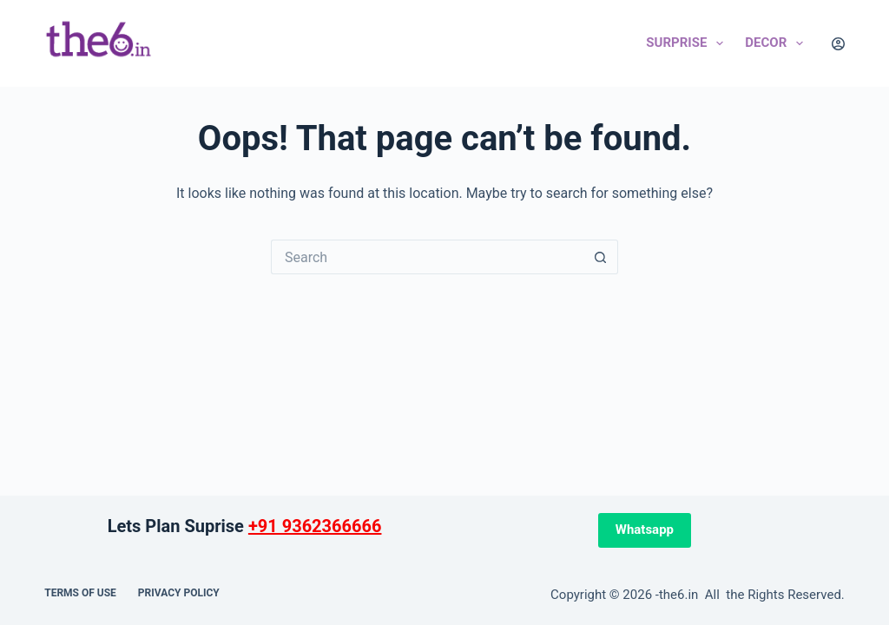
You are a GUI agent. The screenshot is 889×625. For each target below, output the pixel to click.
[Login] (838, 43)
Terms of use (80, 593)
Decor (777, 43)
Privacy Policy (179, 593)
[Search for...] (427, 257)
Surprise (688, 43)
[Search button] (600, 257)
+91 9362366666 (315, 526)
